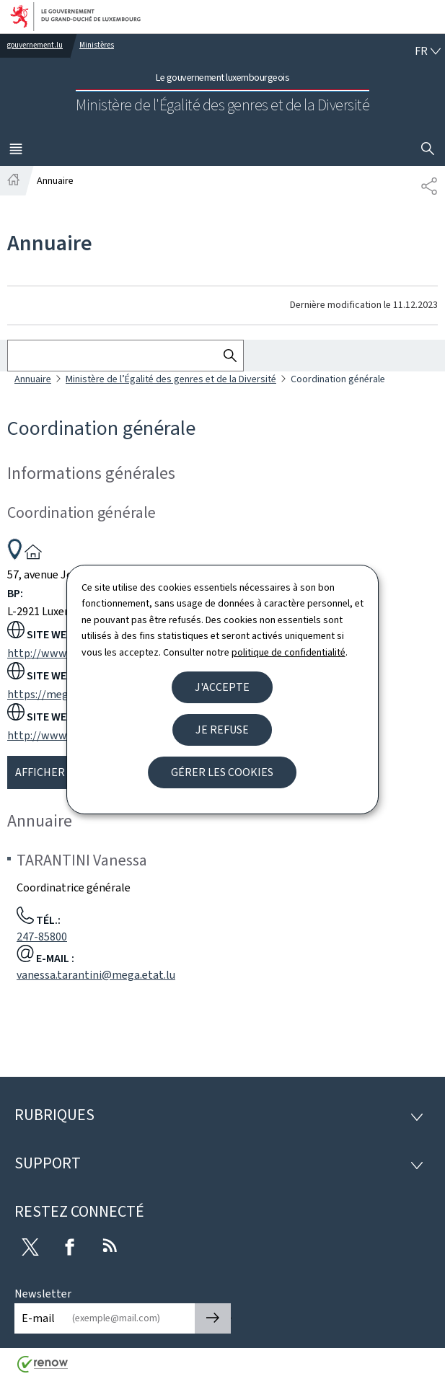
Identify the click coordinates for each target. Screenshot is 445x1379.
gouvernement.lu (35, 45)
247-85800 (42, 936)
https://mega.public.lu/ (65, 694)
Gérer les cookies (222, 772)
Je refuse (222, 729)
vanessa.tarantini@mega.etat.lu (96, 974)
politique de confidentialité (288, 652)
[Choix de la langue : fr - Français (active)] (427, 51)
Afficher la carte (65, 772)
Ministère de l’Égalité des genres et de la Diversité (171, 379)
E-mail (38, 1318)
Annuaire (32, 379)
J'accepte (222, 687)
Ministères (96, 45)
